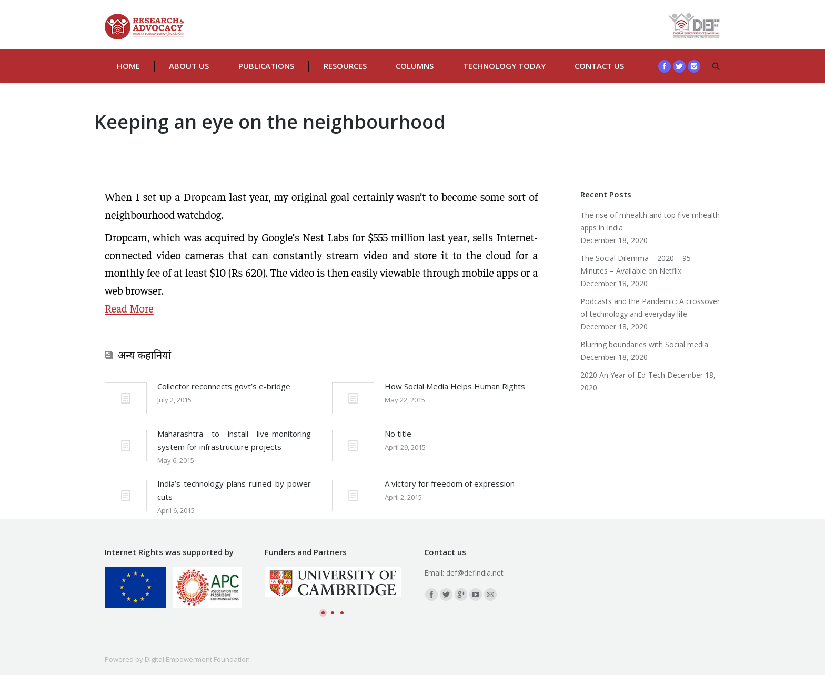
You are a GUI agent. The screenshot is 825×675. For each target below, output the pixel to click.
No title (398, 433)
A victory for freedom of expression (450, 483)
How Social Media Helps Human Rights (455, 386)
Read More (129, 308)
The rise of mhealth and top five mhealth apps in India (650, 221)
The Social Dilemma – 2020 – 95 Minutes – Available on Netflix (635, 264)
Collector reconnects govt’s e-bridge (223, 386)
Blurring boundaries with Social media (644, 344)
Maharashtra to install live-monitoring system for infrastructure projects (234, 440)
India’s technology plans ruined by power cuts (234, 490)
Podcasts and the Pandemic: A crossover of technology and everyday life (650, 307)
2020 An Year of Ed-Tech (622, 375)
